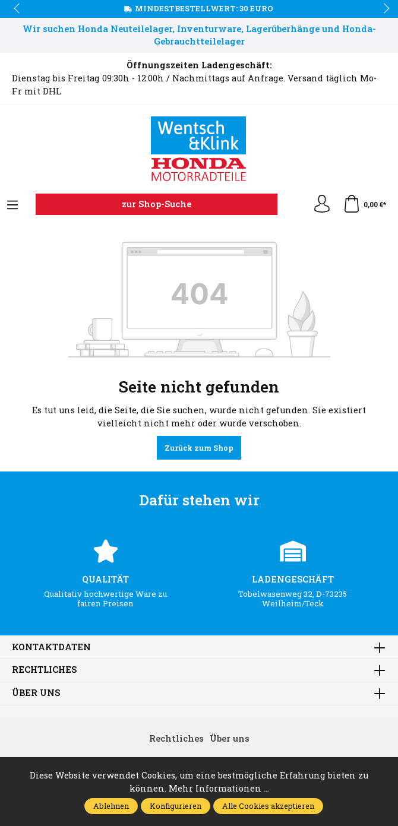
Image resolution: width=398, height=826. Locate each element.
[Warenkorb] (364, 204)
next (383, 9)
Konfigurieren (175, 806)
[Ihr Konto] (322, 204)
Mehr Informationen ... (219, 788)
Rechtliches (44, 670)
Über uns (36, 693)
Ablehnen (111, 806)
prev (18, 9)
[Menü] (12, 205)
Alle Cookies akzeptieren (268, 806)
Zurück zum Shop (199, 447)
